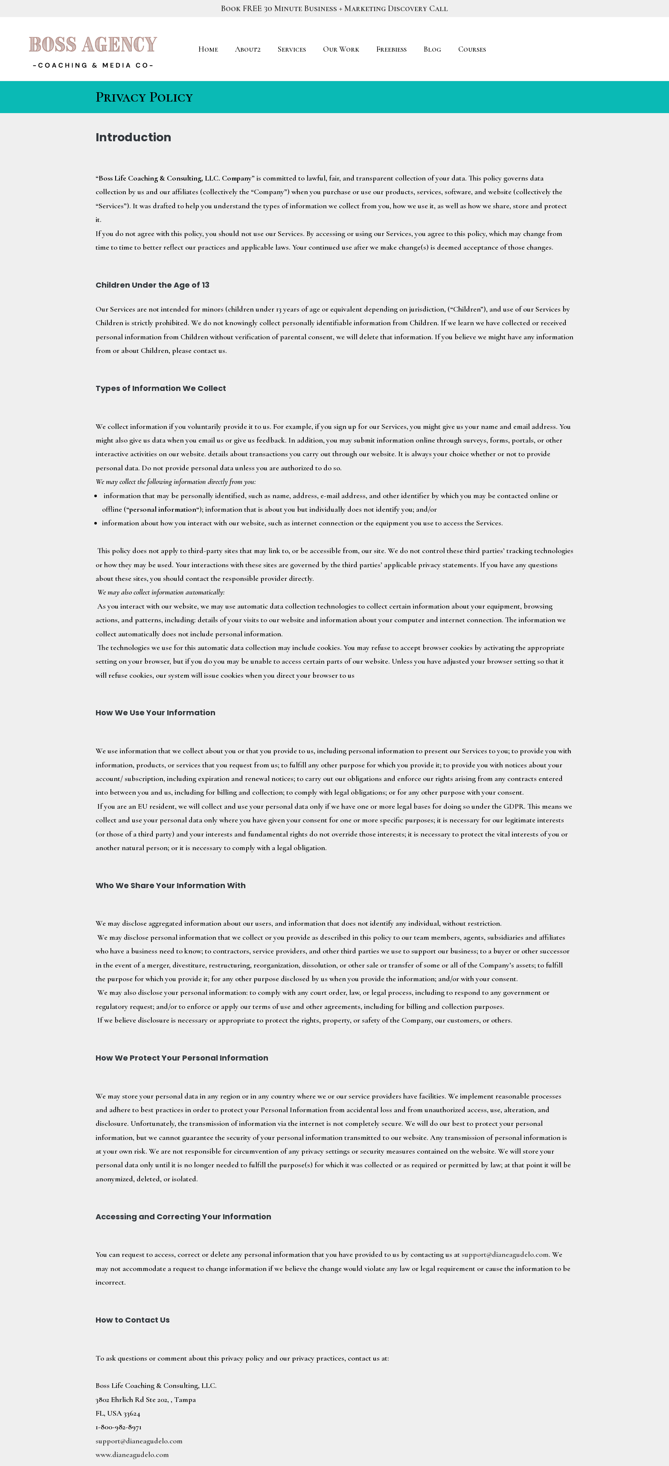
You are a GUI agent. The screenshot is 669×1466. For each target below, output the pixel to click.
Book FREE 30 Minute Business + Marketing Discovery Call (334, 8)
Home (208, 49)
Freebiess (391, 49)
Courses (472, 49)
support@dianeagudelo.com (505, 1254)
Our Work (341, 49)
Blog (432, 49)
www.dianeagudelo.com (132, 1454)
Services (292, 49)
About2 (248, 49)
